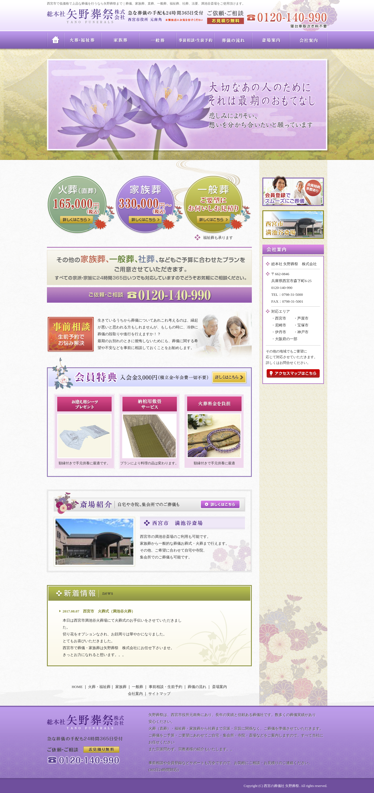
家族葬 (120, 40)
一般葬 (158, 40)
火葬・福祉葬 (83, 40)
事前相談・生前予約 (195, 40)
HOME (55, 40)
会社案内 (308, 40)
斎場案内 (271, 40)
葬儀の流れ (233, 40)
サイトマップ (159, 693)
